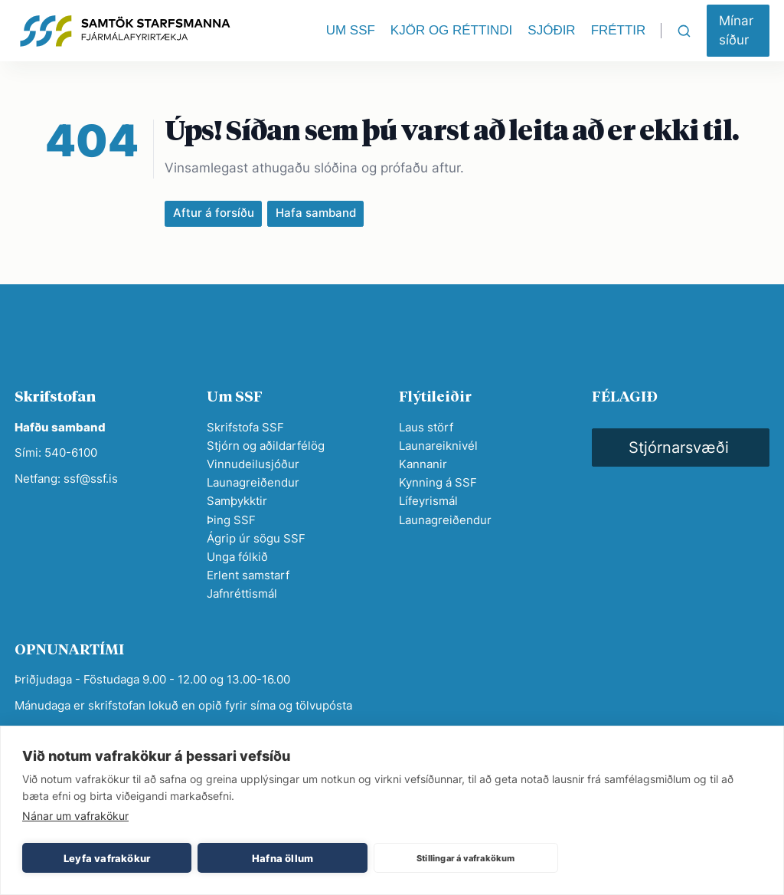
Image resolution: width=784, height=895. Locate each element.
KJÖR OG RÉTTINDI (451, 30)
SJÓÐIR (551, 30)
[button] (738, 31)
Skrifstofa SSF (245, 427)
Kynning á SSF (438, 482)
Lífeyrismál (428, 500)
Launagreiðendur (253, 482)
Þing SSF (231, 520)
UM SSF (350, 30)
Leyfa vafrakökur (107, 858)
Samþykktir (237, 500)
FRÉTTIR (618, 30)
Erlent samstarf (248, 575)
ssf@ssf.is (91, 478)
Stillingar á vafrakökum (465, 858)
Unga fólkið (237, 556)
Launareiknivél (438, 445)
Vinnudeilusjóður (253, 464)
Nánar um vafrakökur (75, 815)
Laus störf (426, 427)
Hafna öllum (282, 858)
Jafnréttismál (242, 593)
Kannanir (423, 464)
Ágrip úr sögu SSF (256, 538)
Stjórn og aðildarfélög (266, 445)
